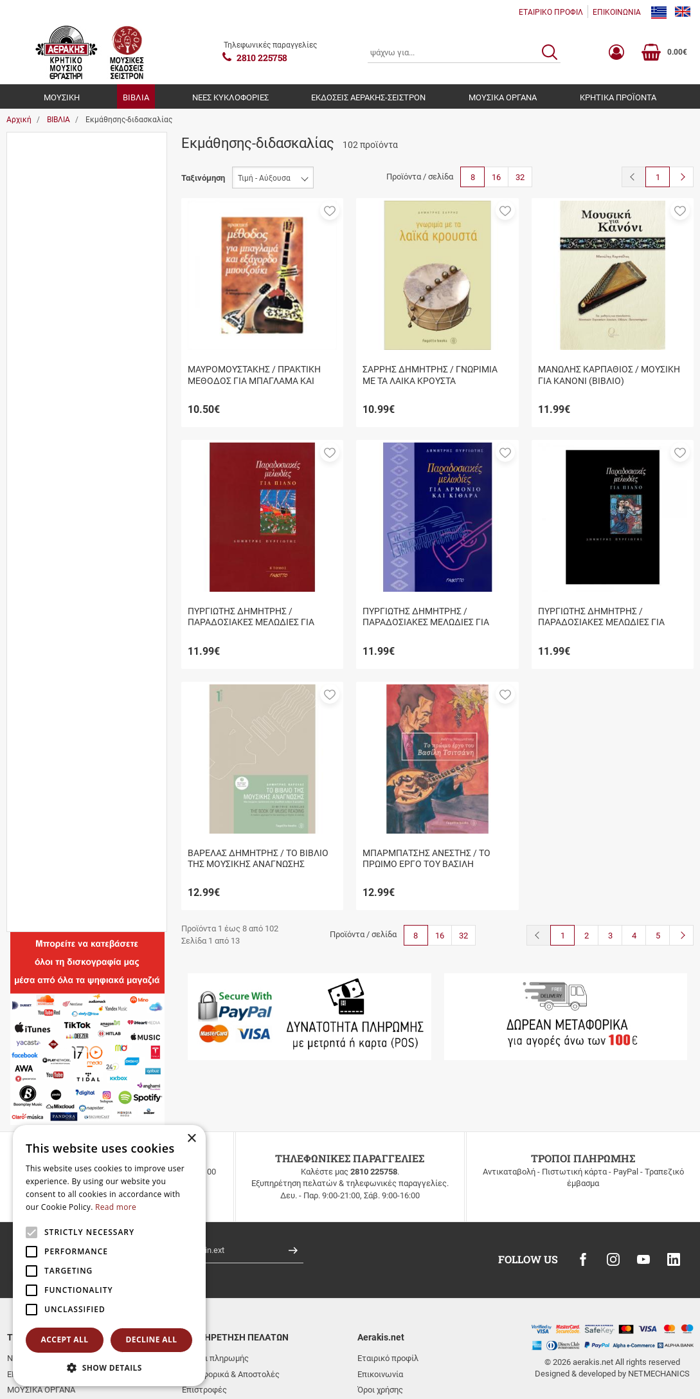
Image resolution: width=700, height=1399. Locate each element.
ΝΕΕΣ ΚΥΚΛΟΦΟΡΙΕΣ (230, 97)
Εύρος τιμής (42, 688)
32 (520, 177)
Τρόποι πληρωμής (215, 1294)
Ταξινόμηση (203, 178)
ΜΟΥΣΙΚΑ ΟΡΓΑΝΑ (503, 97)
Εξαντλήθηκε (59, 429)
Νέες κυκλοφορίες (70, 358)
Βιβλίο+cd (54, 546)
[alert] (109, 1255)
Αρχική (18, 119)
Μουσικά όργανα (65, 217)
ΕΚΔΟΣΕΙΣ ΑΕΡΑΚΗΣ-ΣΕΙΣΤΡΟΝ (368, 97)
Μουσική (51, 241)
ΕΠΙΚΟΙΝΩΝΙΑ (617, 12)
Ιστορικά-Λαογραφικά (75, 335)
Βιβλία (47, 170)
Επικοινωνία (380, 1309)
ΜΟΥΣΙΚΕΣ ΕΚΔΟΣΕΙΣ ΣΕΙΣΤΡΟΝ (94, 640)
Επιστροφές (204, 1325)
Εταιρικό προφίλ (387, 1294)
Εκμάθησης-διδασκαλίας (79, 311)
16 (496, 177)
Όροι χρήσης (380, 1325)
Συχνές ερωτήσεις (216, 1341)
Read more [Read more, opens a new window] (115, 1207)
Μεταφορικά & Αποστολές (231, 1309)
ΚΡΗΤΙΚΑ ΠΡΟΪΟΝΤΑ (618, 97)
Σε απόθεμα (56, 452)
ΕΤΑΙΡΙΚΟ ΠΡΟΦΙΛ (551, 12)
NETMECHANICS (659, 1309)
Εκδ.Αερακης (59, 194)
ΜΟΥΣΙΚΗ (62, 97)
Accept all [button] (65, 1339)
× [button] (191, 1139)
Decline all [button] (151, 1339)
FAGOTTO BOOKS (68, 616)
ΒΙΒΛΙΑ (136, 97)
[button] (329, 210)
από (24, 771)
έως (83, 771)
